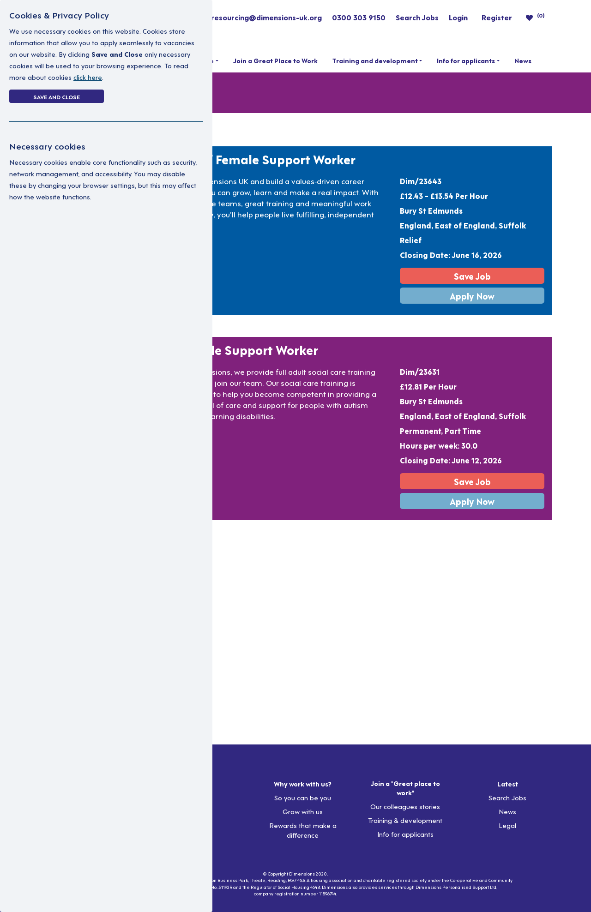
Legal (507, 825)
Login (458, 17)
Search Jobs (417, 17)
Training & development (405, 820)
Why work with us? (303, 783)
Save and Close (56, 96)
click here (87, 77)
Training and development (375, 60)
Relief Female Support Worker (267, 159)
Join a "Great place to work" (405, 788)
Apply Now (472, 295)
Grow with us (303, 811)
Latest (507, 783)
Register (497, 17)
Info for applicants (466, 60)
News (522, 60)
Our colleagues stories (405, 806)
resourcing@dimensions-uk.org (266, 17)
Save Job (472, 276)
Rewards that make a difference (303, 830)
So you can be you (302, 797)
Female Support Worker (248, 349)
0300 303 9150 (359, 17)
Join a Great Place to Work (275, 60)
